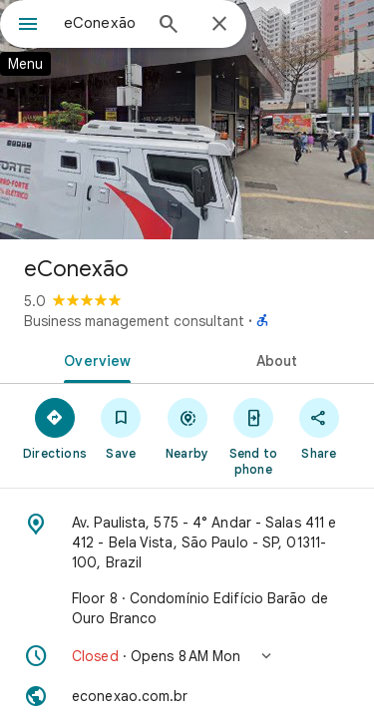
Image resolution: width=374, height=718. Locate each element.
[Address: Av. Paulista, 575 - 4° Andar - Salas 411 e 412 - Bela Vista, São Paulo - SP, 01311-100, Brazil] (187, 542)
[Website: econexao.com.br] (187, 696)
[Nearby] (186, 428)
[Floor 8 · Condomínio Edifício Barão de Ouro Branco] (187, 608)
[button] (187, 656)
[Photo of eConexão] (187, 119)
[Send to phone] (253, 436)
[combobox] (102, 23)
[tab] (94, 359)
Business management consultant (134, 321)
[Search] (168, 26)
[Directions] (55, 428)
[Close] (219, 25)
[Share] (319, 428)
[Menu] (28, 26)
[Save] (121, 428)
